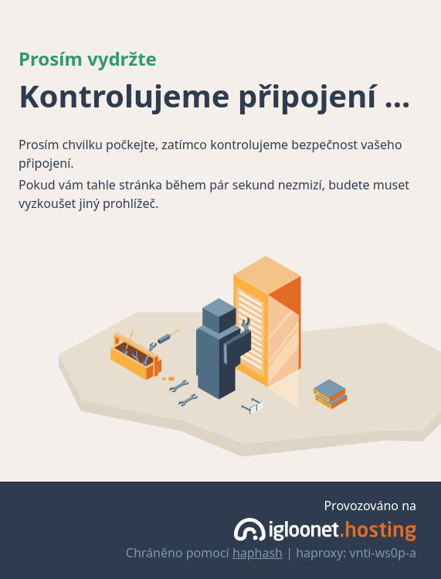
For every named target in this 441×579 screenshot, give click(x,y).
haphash (257, 552)
